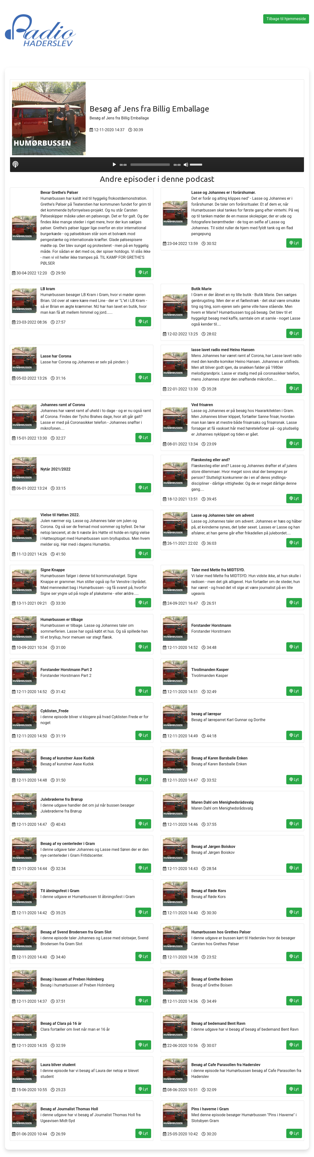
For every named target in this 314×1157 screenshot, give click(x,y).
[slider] (150, 164)
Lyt (143, 272)
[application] (157, 165)
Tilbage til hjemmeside (286, 18)
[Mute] (185, 164)
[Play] (114, 164)
